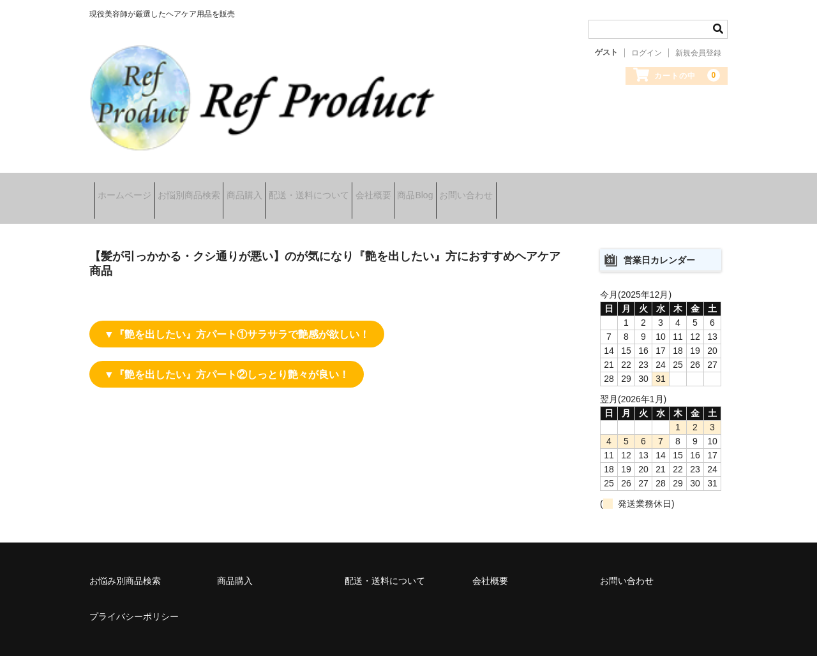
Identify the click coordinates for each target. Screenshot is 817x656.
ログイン (646, 52)
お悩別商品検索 (214, 186)
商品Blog (519, 186)
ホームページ (129, 186)
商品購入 (289, 186)
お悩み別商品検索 (125, 556)
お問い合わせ (590, 186)
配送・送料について (373, 186)
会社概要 (458, 186)
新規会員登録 (698, 52)
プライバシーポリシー (134, 592)
